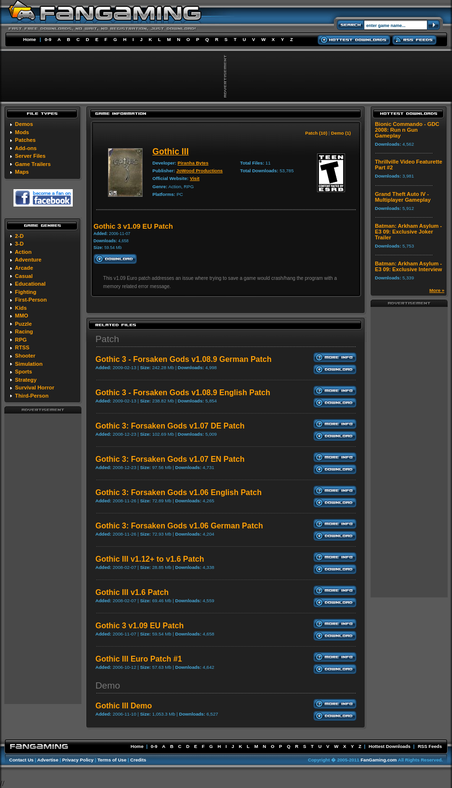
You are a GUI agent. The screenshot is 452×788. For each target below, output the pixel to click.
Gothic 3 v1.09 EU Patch (139, 626)
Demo (107, 685)
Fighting (25, 292)
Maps (22, 172)
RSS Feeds (430, 746)
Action (23, 252)
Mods (22, 132)
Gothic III (170, 151)
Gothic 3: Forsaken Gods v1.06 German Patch (179, 526)
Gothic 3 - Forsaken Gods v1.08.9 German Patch (183, 359)
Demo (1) (341, 133)
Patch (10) (316, 133)
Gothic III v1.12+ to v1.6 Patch (149, 559)
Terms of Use (111, 759)
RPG (21, 340)
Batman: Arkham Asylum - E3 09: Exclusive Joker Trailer (408, 231)
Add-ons (26, 148)
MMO (21, 315)
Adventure (28, 260)
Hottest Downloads (390, 746)
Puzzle (23, 324)
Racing (24, 331)
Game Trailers (33, 164)
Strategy (26, 380)
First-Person (31, 300)
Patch (107, 339)
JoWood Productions (199, 170)
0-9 (48, 39)
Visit (194, 178)
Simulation (28, 364)
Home (29, 39)
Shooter (25, 356)
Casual (24, 276)
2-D (19, 236)
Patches (25, 140)
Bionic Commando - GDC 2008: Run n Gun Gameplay (407, 129)
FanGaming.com (378, 759)
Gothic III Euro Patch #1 (138, 659)
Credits (138, 759)
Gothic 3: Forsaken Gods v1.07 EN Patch (169, 459)
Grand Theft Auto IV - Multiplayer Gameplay (403, 197)
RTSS (22, 347)
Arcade (24, 268)
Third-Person (32, 396)
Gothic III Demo (123, 706)
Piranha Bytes (193, 163)
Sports (23, 371)
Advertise (47, 759)
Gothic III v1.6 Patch (132, 592)
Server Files (30, 156)
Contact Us (21, 759)
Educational (30, 284)
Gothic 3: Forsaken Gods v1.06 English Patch (178, 492)
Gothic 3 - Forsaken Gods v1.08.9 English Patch (182, 392)
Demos (24, 124)
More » (436, 290)
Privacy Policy (77, 759)
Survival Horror (34, 387)
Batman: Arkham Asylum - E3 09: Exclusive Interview (408, 266)
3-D (19, 244)
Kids (21, 308)
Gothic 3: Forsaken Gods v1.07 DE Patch (169, 426)
